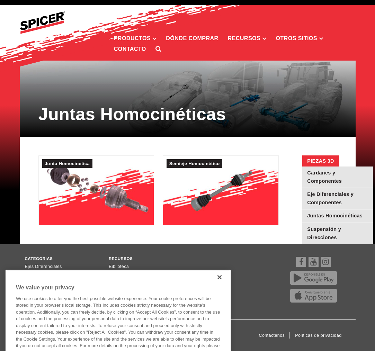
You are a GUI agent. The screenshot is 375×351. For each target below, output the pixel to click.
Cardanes (35, 275)
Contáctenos (272, 335)
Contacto (130, 49)
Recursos (247, 38)
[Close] (219, 286)
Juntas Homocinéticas (335, 215)
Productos (135, 38)
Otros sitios (299, 38)
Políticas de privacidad (318, 335)
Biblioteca (119, 266)
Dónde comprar (192, 38)
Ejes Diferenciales (43, 266)
